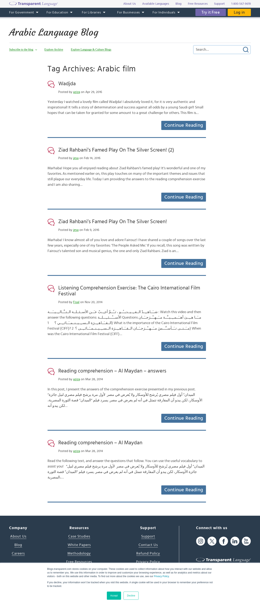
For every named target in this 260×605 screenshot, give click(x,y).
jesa (76, 158)
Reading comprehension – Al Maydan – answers (112, 370)
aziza (76, 92)
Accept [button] (114, 595)
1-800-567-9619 (241, 3)
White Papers (79, 545)
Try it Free (211, 12)
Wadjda (67, 83)
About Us (18, 536)
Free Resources (79, 562)
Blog (18, 545)
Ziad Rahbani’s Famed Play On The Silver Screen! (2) (116, 150)
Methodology (79, 553)
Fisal (76, 302)
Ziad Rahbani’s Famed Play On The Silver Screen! (112, 221)
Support (148, 536)
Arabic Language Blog (53, 32)
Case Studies (79, 536)
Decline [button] (131, 595)
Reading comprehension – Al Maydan (100, 442)
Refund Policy (148, 553)
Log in (239, 12)
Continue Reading (183, 125)
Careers (18, 553)
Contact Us (148, 545)
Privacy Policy (161, 576)
